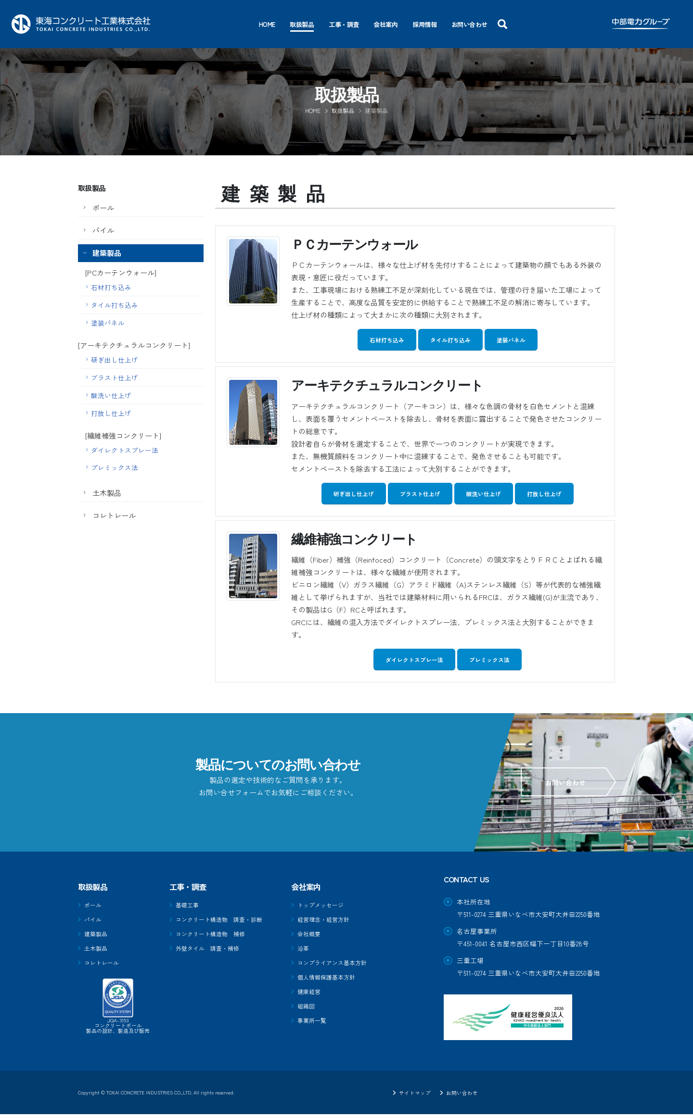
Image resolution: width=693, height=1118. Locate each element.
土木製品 (106, 493)
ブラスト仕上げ (114, 377)
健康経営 (310, 992)
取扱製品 (302, 24)
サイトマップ (410, 1096)
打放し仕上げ (111, 413)
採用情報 (424, 24)
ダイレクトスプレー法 (124, 450)
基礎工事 (189, 908)
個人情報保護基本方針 (331, 978)
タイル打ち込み (114, 305)
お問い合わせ (469, 24)
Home (267, 24)
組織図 (307, 1006)
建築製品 (106, 253)
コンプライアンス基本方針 (337, 964)
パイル (103, 230)
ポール (103, 207)
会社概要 (310, 936)
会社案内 (385, 24)
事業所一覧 (314, 1020)
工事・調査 (344, 24)
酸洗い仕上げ (111, 395)
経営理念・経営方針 (327, 922)
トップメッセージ (324, 908)
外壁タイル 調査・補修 (213, 950)
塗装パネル (108, 322)
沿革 (304, 950)
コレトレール (114, 515)
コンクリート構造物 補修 (216, 936)
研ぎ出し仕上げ (114, 359)
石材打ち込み (111, 287)
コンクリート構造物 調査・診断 (226, 922)
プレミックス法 (114, 467)
